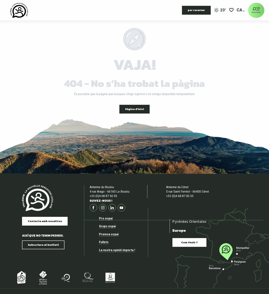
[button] (240, 10)
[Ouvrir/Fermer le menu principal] (256, 10)
